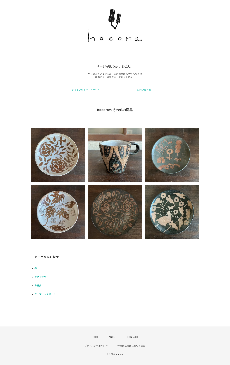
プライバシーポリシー (96, 345)
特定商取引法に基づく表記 (132, 345)
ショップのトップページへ (86, 89)
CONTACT (132, 337)
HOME (95, 337)
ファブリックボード (45, 294)
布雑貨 (38, 285)
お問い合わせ (144, 89)
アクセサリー (41, 277)
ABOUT (113, 337)
